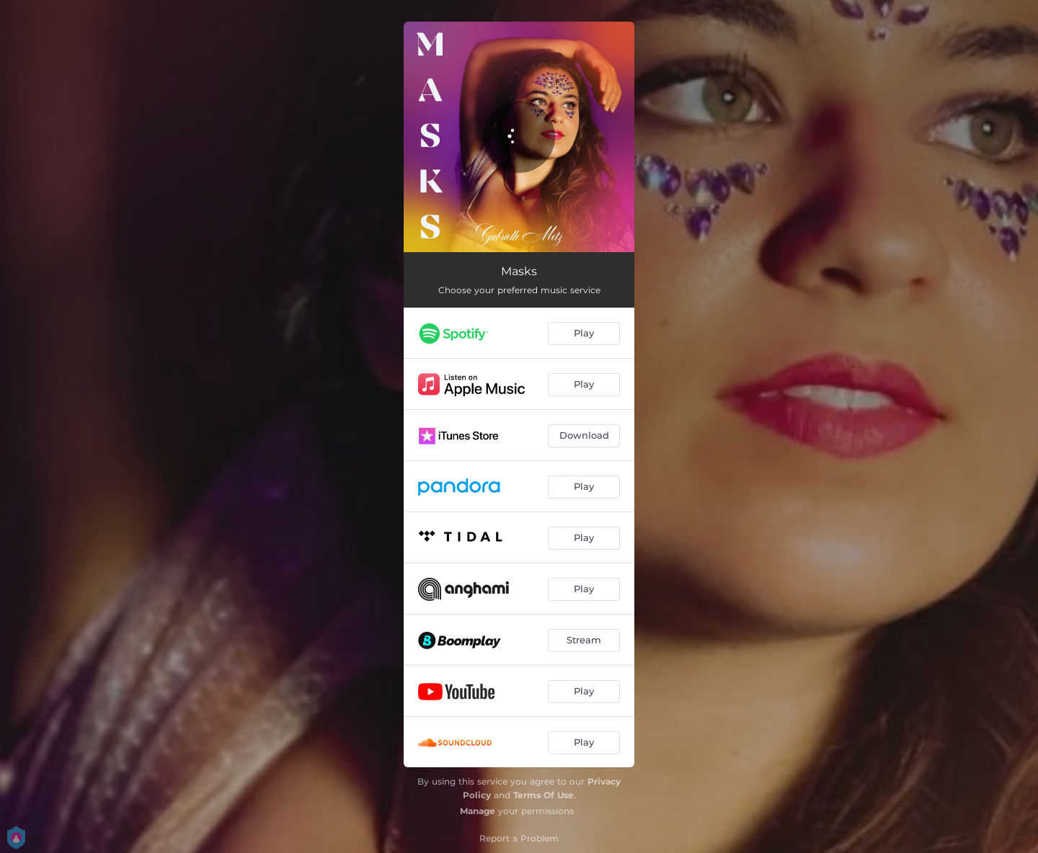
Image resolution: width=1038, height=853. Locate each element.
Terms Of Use (543, 795)
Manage (477, 810)
